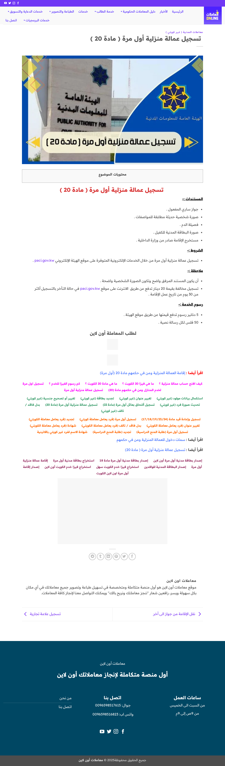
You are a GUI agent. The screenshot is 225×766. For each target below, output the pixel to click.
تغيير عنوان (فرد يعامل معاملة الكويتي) (173, 425)
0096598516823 (105, 714)
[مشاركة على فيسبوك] (132, 556)
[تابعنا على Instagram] (14, 3)
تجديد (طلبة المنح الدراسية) (112, 432)
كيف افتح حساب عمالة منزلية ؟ (180, 383)
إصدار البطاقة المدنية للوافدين (165, 467)
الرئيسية (177, 11)
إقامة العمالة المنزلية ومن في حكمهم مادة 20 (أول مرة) (142, 373)
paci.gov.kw (44, 260)
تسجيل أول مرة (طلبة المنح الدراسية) (162, 432)
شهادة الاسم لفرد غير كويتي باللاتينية (62, 432)
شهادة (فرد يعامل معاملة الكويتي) (53, 425)
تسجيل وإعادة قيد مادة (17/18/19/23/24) (171, 419)
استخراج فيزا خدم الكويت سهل (117, 467)
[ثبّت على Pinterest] (116, 556)
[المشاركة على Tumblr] (100, 556)
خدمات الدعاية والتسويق (25, 11)
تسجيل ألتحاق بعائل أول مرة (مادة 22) (129, 404)
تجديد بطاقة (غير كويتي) (97, 398)
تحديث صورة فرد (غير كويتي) (180, 404)
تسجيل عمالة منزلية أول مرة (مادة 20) (71, 404)
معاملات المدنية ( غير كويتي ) (184, 32)
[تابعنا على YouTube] (5, 3)
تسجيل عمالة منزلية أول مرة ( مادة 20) (155, 449)
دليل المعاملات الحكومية (137, 11)
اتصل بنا (11, 20)
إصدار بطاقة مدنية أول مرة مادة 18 (124, 460)
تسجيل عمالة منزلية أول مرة (83, 390)
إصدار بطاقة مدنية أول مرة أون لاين (177, 460)
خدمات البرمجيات (36, 20)
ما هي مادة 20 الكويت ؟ (101, 383)
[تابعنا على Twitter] (9, 3)
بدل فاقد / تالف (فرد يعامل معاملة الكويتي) (111, 425)
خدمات (83, 11)
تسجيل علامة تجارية (41, 614)
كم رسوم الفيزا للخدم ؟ (64, 383)
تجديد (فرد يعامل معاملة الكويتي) (51, 419)
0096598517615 (107, 705)
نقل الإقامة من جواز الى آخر (178, 614)
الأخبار (164, 11)
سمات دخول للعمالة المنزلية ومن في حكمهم (151, 439)
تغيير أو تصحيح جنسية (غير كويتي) (51, 398)
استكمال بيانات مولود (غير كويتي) (180, 398)
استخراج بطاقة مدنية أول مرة (73, 460)
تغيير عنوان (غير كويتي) (135, 398)
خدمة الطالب (104, 11)
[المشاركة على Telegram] (92, 556)
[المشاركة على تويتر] (124, 556)
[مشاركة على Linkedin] (108, 556)
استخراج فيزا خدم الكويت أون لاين (68, 467)
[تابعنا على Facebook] (18, 3)
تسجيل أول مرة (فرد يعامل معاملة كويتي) (108, 419)
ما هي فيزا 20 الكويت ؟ (138, 383)
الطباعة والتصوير (61, 11)
